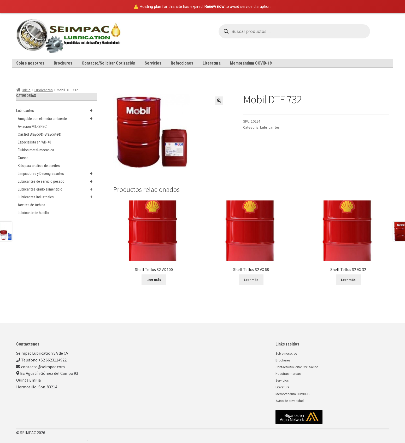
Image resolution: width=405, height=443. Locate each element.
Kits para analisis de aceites (39, 165)
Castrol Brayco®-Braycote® (39, 134)
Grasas (23, 158)
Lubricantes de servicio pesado (57, 181)
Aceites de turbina (31, 205)
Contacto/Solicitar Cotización (108, 63)
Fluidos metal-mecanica (36, 150)
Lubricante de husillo (33, 212)
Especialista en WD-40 (34, 142)
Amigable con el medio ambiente (57, 119)
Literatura (212, 63)
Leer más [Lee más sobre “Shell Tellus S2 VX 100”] (153, 279)
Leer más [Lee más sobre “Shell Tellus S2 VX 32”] (348, 279)
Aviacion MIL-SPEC (32, 126)
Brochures (63, 63)
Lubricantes (43, 90)
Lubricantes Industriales (57, 197)
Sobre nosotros (30, 63)
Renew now (214, 6)
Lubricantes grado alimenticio (57, 189)
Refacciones (182, 63)
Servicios (153, 63)
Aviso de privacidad (289, 401)
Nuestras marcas (288, 374)
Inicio (26, 90)
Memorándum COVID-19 (251, 63)
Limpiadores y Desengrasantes (57, 173)
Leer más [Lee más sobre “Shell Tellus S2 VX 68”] (251, 279)
